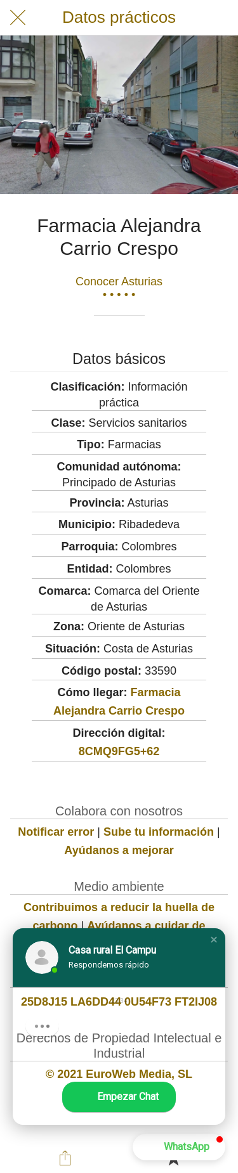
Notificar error (56, 832)
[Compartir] (65, 1158)
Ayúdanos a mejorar (118, 850)
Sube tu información (158, 832)
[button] (214, 939)
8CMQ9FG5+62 (119, 751)
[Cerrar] (17, 17)
